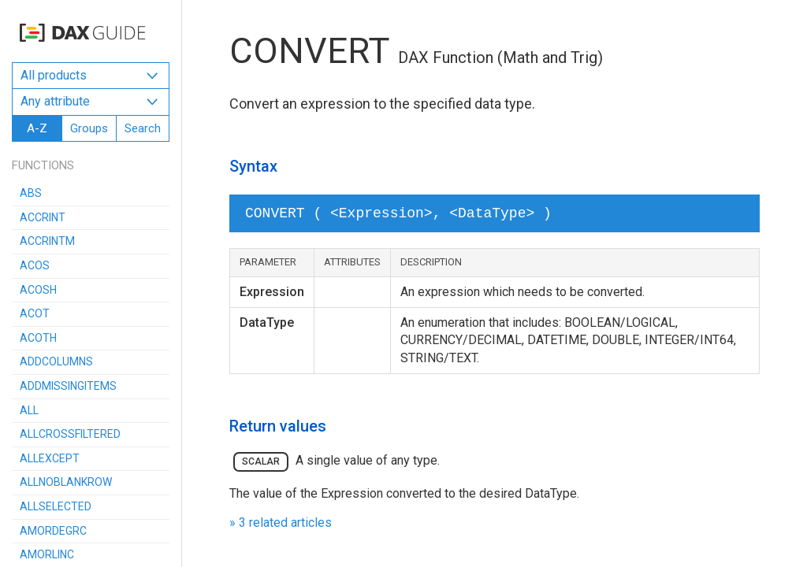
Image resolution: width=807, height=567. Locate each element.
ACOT (35, 313)
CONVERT (309, 51)
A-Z (37, 128)
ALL (29, 410)
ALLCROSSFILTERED (70, 434)
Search (143, 128)
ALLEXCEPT (50, 458)
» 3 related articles (280, 522)
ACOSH (38, 290)
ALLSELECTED (55, 506)
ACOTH (38, 338)
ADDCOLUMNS (56, 361)
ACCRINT (42, 217)
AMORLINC (47, 554)
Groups (89, 128)
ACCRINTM (47, 241)
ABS (31, 193)
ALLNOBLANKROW (66, 482)
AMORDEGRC (53, 530)
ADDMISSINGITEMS (68, 386)
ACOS (35, 265)
